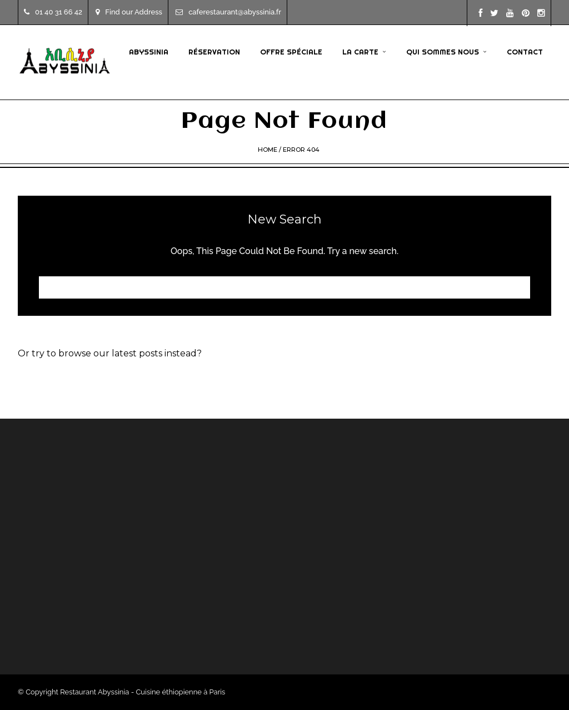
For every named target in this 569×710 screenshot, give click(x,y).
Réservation (214, 51)
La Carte (360, 51)
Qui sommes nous (442, 51)
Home (267, 149)
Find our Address (129, 12)
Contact (525, 51)
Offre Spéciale (291, 51)
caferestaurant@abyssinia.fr (228, 12)
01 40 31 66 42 (53, 12)
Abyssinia (148, 51)
